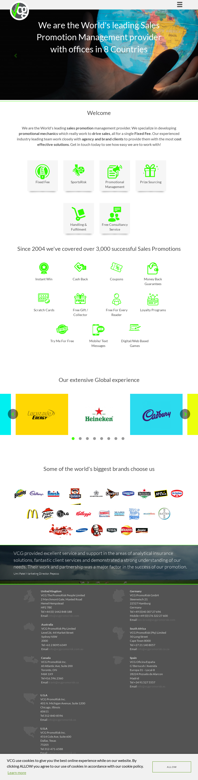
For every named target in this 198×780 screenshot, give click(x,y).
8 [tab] (123, 438)
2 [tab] (80, 438)
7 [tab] (115, 438)
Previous (16, 55)
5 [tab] (101, 438)
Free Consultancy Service (115, 219)
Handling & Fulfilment (79, 219)
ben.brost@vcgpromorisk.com (156, 620)
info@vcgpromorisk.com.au (66, 649)
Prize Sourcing (151, 174)
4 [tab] (94, 438)
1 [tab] (73, 438)
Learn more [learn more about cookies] (17, 772)
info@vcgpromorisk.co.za (153, 649)
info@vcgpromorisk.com (63, 615)
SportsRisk (79, 174)
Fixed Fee (43, 174)
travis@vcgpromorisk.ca (63, 682)
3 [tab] (87, 438)
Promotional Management (115, 176)
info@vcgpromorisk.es (151, 686)
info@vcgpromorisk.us (62, 719)
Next (182, 55)
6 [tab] (108, 438)
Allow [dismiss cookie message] (172, 766)
